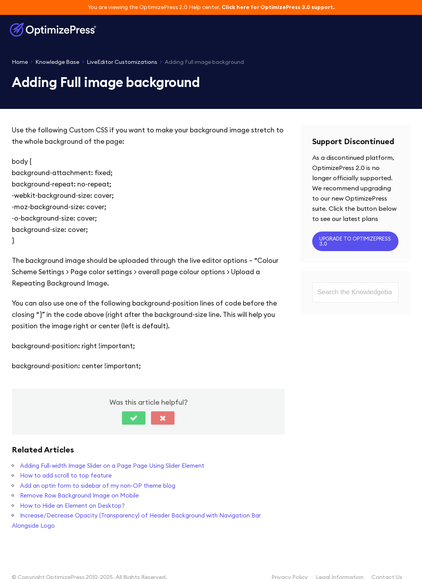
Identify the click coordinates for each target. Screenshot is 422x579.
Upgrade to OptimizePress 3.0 (355, 241)
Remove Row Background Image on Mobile (79, 495)
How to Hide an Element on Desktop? (72, 505)
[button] (134, 418)
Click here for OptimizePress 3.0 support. (278, 7)
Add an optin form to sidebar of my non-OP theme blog (97, 485)
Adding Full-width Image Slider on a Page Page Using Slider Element (112, 465)
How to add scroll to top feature (66, 475)
